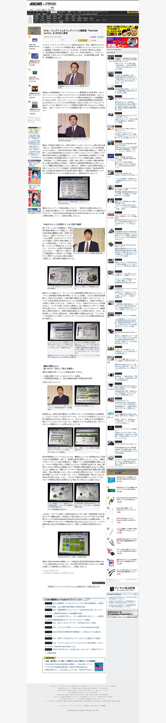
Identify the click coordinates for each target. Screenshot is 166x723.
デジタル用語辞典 (80, 699)
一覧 (75, 40)
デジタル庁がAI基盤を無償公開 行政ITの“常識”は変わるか (67, 667)
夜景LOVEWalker (87, 701)
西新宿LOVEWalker (77, 701)
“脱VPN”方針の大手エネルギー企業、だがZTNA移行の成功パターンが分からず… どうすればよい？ (126, 222)
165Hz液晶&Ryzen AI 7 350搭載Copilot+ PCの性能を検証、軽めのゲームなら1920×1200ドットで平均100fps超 (126, 450)
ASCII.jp (35, 4)
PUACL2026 (94, 14)
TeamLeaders (68, 14)
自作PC (80, 12)
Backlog (79, 20)
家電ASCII (45, 14)
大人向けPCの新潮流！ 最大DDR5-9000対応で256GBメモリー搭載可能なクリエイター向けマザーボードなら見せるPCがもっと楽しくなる (126, 78)
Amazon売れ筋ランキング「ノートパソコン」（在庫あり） (33, 31)
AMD (42, 18)
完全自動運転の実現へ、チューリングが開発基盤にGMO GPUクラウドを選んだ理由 (126, 91)
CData (73, 20)
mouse (42, 16)
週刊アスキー (60, 14)
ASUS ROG (48, 18)
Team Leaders (84, 696)
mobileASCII (89, 699)
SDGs (83, 14)
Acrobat (43, 20)
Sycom (55, 16)
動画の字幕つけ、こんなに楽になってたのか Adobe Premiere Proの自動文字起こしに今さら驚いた (81, 670)
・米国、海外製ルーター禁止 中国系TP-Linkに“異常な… (34, 131)
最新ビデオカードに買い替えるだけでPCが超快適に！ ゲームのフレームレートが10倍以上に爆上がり (126, 265)
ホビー (74, 12)
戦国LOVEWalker (116, 701)
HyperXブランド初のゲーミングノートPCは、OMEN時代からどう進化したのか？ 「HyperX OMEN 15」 (125, 295)
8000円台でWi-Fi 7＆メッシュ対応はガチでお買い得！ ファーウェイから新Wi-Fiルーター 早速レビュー (126, 367)
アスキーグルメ (53, 14)
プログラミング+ (77, 14)
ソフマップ (54, 22)
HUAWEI (79, 18)
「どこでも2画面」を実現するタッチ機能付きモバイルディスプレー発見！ (126, 180)
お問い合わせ (95, 705)
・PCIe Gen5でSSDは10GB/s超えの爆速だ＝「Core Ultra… (34, 137)
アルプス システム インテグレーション (59, 573)
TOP (51, 686)
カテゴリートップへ (98, 583)
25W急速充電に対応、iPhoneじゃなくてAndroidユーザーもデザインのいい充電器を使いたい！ (126, 393)
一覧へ (135, 594)
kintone (49, 20)
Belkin (91, 18)
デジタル (49, 3)
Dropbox (67, 20)
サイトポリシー (64, 705)
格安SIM (38, 14)
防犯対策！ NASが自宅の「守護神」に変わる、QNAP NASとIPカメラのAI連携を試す (126, 378)
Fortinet (85, 20)
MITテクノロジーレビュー (99, 699)
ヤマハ (91, 20)
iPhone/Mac (61, 12)
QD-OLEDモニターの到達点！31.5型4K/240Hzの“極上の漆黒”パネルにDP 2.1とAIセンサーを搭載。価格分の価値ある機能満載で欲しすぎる (126, 105)
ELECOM (36, 18)
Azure (54, 20)
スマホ (93, 12)
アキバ (88, 12)
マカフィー (36, 22)
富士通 (36, 16)
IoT (37, 12)
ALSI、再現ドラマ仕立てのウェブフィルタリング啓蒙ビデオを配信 (76, 638)
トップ (30, 12)
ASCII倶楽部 (133, 12)
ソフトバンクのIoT (104, 20)
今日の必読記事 (64, 699)
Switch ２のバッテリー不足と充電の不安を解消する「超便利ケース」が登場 (126, 121)
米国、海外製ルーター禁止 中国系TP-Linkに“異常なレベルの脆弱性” (71, 661)
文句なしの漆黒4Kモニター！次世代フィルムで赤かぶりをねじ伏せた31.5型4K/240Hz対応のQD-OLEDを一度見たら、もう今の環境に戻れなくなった (126, 339)
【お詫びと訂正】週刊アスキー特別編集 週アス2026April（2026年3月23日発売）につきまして (122, 602)
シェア (62, 40)
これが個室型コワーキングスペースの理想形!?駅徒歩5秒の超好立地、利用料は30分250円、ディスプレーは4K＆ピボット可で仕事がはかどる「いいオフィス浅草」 (126, 322)
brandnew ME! (61, 22)
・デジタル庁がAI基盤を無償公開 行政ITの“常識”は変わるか (34, 142)
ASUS (73, 16)
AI (33, 12)
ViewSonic (85, 18)
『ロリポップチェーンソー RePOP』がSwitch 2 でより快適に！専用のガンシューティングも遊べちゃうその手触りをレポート (126, 135)
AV (84, 12)
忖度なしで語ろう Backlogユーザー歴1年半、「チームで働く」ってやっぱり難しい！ (125, 421)
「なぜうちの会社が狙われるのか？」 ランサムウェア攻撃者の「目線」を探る (126, 207)
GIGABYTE (55, 18)
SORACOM (77, 694)
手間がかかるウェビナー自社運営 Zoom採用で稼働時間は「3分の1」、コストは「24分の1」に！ (127, 149)
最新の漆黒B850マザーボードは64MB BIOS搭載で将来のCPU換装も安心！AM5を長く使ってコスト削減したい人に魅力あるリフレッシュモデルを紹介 (126, 252)
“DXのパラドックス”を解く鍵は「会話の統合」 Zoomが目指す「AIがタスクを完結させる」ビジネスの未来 (126, 66)
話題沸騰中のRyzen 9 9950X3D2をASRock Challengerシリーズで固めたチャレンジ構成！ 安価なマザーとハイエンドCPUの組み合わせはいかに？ (126, 235)
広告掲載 (102, 705)
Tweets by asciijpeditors (114, 49)
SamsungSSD (59, 18)
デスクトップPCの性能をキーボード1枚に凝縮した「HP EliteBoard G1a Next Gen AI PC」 (126, 281)
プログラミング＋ (92, 696)
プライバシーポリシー (76, 705)
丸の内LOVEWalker (106, 701)
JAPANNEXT (48, 22)
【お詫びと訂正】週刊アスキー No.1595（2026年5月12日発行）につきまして (123, 598)
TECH (48, 12)
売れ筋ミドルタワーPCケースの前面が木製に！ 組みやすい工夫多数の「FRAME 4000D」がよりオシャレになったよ (126, 435)
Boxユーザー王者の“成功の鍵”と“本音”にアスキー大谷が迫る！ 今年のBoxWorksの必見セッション (126, 164)
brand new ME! (93, 692)
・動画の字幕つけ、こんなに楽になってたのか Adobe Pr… (34, 148)
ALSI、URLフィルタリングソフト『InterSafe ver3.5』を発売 (74, 623)
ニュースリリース (51, 571)
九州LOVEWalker (97, 701)
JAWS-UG (65, 690)
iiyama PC (80, 688)
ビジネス (41, 12)
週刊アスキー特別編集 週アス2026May (34, 164)
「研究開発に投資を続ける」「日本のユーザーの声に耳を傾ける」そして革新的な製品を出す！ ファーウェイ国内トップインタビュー (126, 306)
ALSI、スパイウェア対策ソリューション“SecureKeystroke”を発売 (75, 627)
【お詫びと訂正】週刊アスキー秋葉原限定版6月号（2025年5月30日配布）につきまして (122, 605)
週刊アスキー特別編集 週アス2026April (34, 187)
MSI (67, 16)
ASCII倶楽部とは (36, 157)
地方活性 (88, 14)
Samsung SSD (60, 694)
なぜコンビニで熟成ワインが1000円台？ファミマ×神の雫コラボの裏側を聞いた (126, 351)
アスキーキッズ (31, 14)
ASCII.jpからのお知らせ (114, 594)
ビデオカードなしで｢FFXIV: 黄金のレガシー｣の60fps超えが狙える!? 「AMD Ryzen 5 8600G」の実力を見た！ (126, 462)
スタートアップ (99, 12)
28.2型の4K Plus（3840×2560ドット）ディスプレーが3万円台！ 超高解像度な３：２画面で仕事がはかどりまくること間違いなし (126, 405)
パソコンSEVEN (60, 16)
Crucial (73, 18)
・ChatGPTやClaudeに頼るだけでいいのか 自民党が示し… (34, 153)
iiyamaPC (48, 16)
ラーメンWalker (49, 701)
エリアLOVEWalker (58, 701)
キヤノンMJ (42, 22)
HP (79, 16)
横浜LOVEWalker (68, 701)
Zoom (97, 20)
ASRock (67, 18)
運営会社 (86, 705)
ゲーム (106, 12)
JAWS (36, 20)
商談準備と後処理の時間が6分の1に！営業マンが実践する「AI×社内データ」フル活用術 (126, 193)
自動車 (69, 12)
